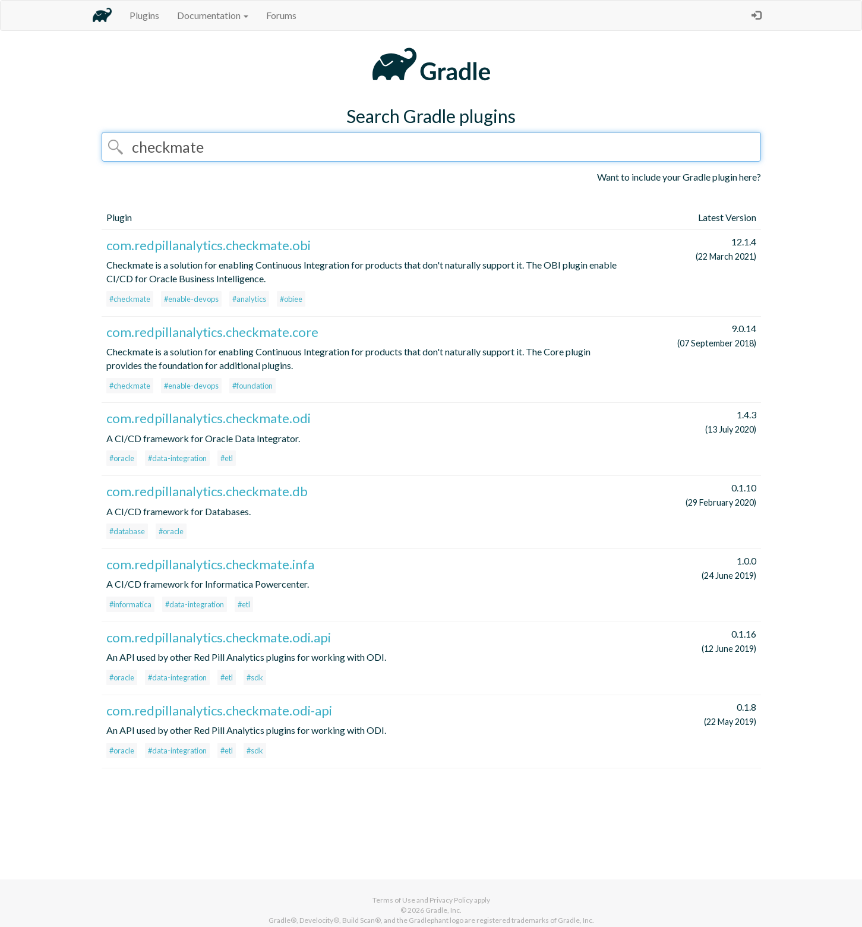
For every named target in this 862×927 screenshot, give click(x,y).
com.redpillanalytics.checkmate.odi (208, 418)
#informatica (130, 604)
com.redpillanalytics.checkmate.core (212, 332)
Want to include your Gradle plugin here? (679, 176)
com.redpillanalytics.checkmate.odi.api (218, 637)
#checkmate (129, 299)
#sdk (255, 677)
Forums (281, 15)
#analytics (249, 299)
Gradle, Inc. (443, 910)
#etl (226, 458)
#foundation (252, 385)
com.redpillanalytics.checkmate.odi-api (219, 710)
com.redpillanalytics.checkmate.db (207, 491)
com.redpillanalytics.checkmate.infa (210, 564)
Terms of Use (393, 900)
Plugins (144, 15)
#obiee (291, 299)
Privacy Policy (451, 900)
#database (127, 531)
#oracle (121, 458)
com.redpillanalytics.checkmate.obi (208, 245)
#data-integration (177, 458)
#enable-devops (191, 299)
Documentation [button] (212, 15)
